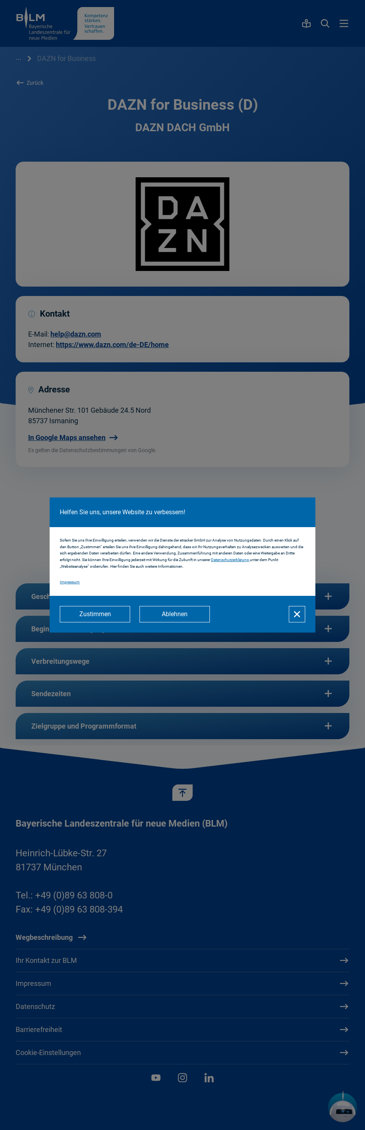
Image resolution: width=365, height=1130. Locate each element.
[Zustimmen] (95, 614)
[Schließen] (297, 614)
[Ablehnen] (175, 614)
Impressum (70, 582)
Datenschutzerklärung (230, 559)
